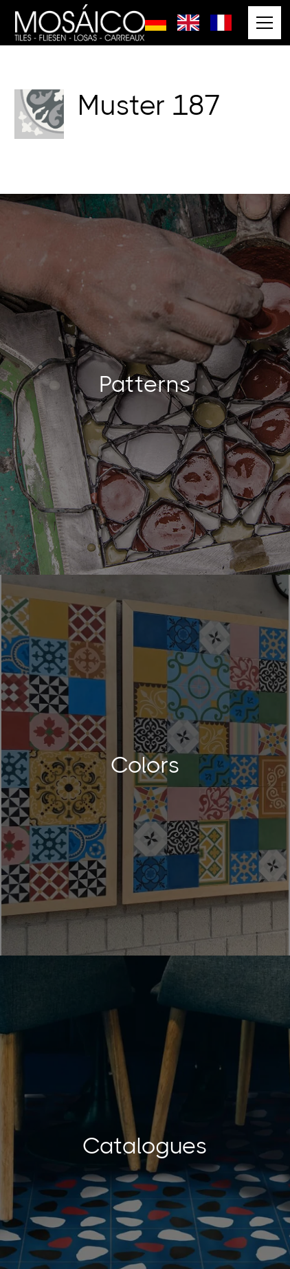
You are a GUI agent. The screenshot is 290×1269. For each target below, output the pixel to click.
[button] (262, 22)
